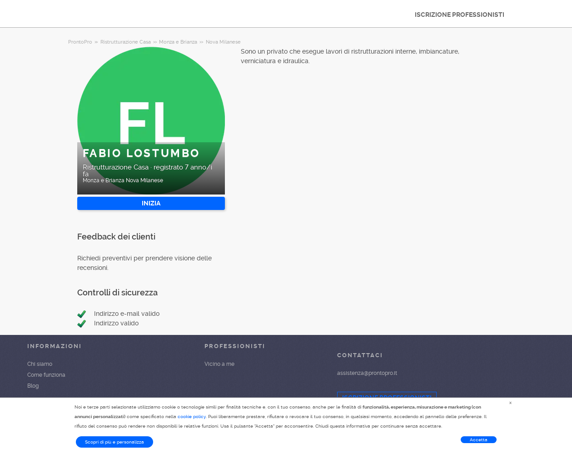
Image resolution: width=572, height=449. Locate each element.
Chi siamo (39, 364)
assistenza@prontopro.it (367, 373)
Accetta (478, 439)
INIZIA (151, 203)
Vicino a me (219, 364)
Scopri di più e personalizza (114, 441)
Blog (33, 386)
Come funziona (46, 375)
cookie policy (192, 416)
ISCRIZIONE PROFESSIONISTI (459, 14)
